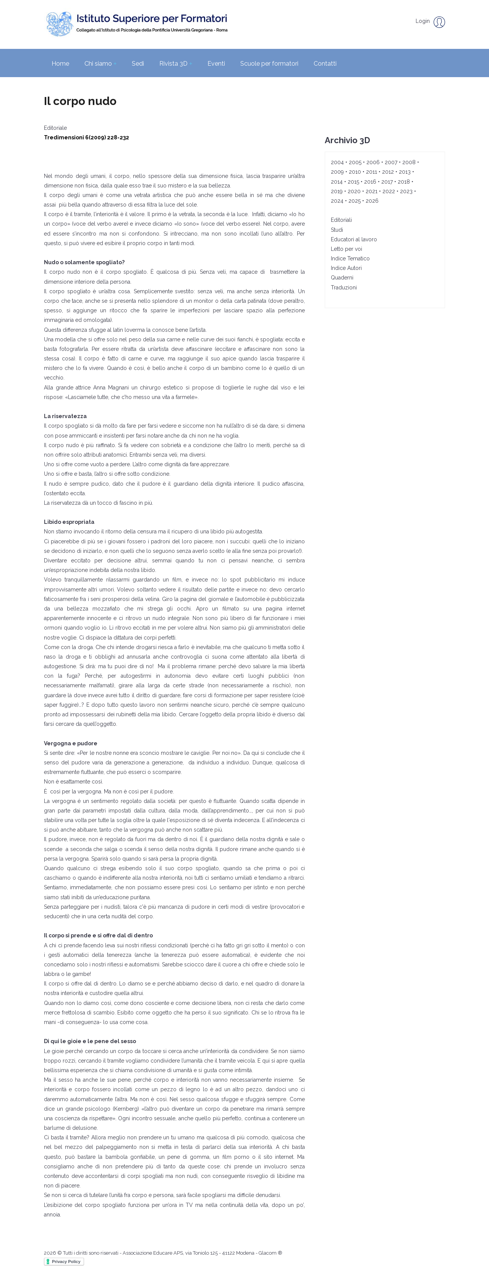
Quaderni (342, 278)
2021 (371, 191)
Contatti (325, 63)
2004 (337, 162)
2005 (355, 162)
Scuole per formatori (269, 63)
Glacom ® (270, 1253)
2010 (355, 172)
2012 (388, 172)
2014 (337, 182)
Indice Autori (346, 268)
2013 (405, 172)
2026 (372, 201)
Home (60, 63)
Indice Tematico (350, 258)
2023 (406, 191)
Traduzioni (344, 287)
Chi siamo (100, 64)
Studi (337, 230)
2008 (409, 162)
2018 (404, 182)
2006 (373, 162)
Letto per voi (346, 249)
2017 (387, 182)
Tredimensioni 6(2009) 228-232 (86, 137)
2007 (391, 162)
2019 (337, 191)
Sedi (138, 63)
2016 (370, 182)
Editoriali (341, 220)
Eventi (216, 63)
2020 (354, 191)
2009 (337, 172)
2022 (388, 191)
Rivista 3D (175, 64)
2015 (353, 182)
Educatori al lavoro (354, 239)
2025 (354, 201)
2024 (337, 201)
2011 (371, 172)
